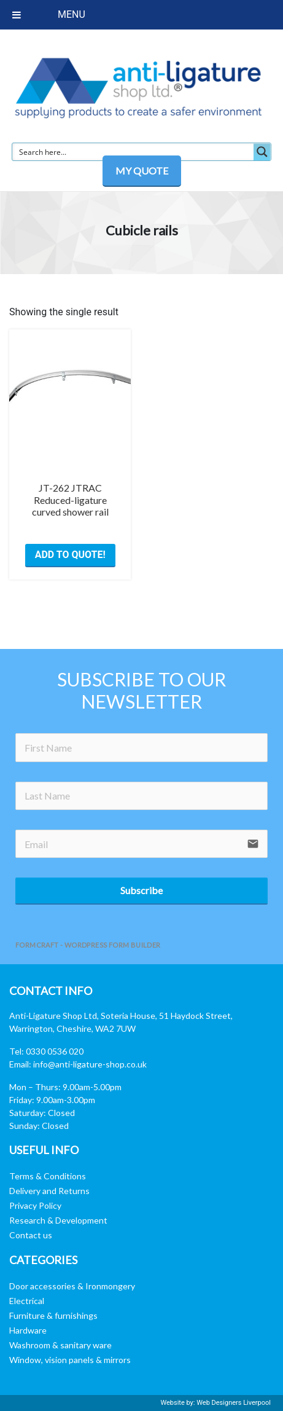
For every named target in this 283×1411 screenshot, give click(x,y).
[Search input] (133, 152)
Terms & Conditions (47, 1176)
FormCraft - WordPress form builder (88, 945)
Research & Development (58, 1220)
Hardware (28, 1330)
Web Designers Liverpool (233, 1403)
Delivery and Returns (49, 1190)
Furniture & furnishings (53, 1315)
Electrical (26, 1300)
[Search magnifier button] (262, 151)
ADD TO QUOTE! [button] (70, 554)
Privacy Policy (35, 1205)
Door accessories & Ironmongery (72, 1286)
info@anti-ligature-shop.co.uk (90, 1064)
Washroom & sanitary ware (60, 1345)
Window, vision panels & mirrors (70, 1359)
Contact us (30, 1235)
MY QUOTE (141, 170)
